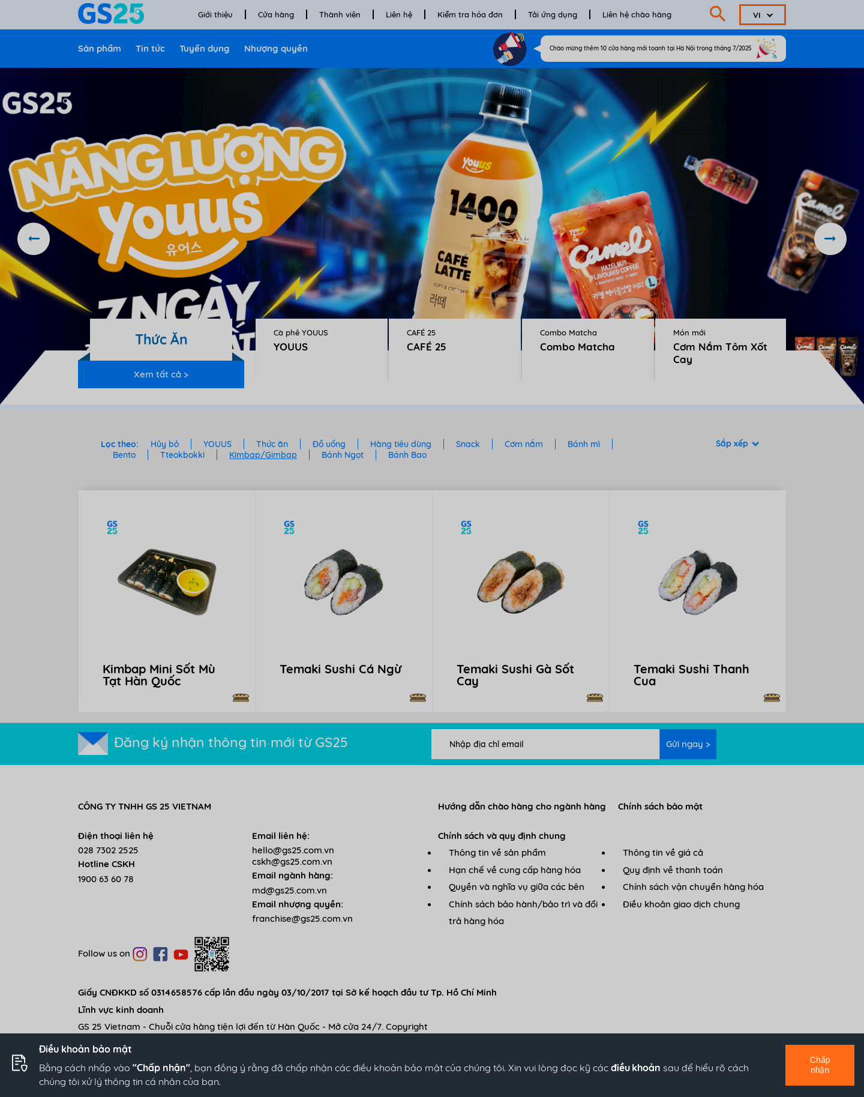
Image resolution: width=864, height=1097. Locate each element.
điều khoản (636, 1068)
